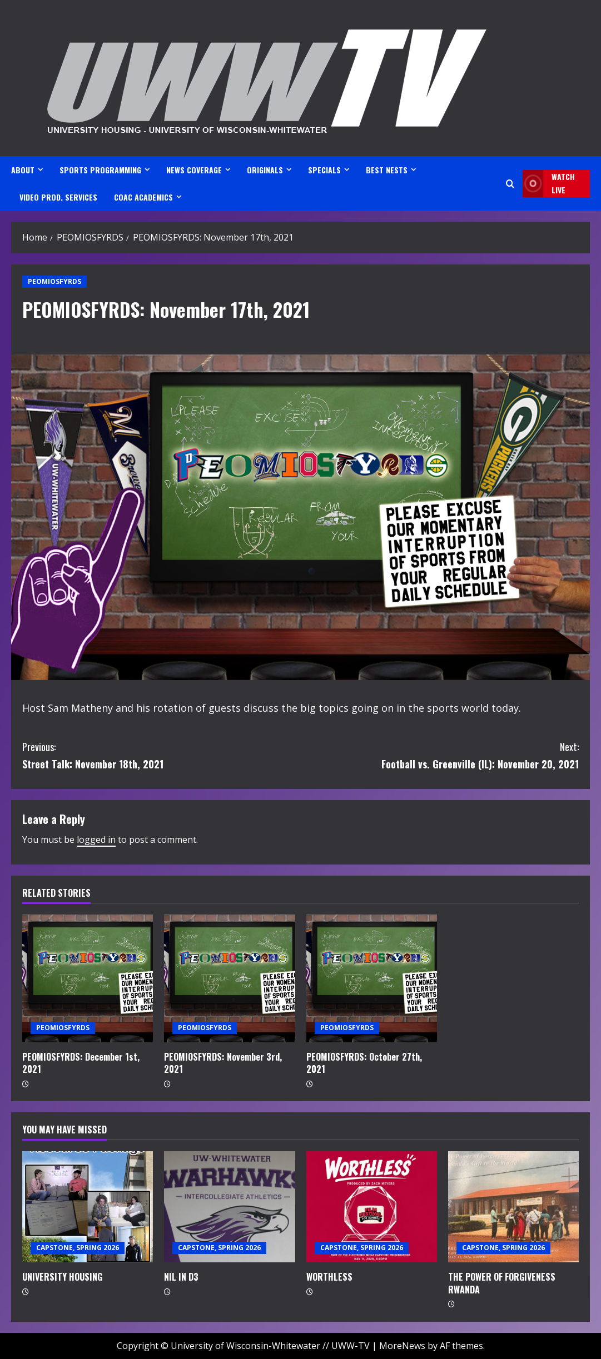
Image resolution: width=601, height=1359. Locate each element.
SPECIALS (324, 170)
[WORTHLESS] (371, 1206)
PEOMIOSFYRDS (54, 281)
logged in (96, 839)
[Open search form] (510, 183)
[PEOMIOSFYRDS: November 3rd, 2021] (229, 978)
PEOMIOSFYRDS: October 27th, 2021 (364, 1063)
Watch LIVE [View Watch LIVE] (549, 183)
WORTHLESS (329, 1276)
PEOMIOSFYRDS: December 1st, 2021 (81, 1063)
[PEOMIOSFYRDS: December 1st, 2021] (87, 978)
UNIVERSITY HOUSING (62, 1276)
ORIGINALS (265, 170)
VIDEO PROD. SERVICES (58, 197)
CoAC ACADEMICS (143, 197)
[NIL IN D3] (229, 1206)
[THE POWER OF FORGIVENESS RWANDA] (513, 1206)
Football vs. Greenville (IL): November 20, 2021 (440, 754)
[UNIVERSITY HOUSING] (87, 1206)
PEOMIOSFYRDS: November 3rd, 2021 (223, 1063)
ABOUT (22, 170)
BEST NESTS (387, 170)
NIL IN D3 (181, 1276)
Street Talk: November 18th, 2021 (161, 754)
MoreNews (402, 1346)
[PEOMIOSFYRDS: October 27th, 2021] (371, 978)
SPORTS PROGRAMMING (100, 170)
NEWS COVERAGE (194, 170)
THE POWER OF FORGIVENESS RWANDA (501, 1283)
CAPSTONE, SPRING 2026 (77, 1247)
